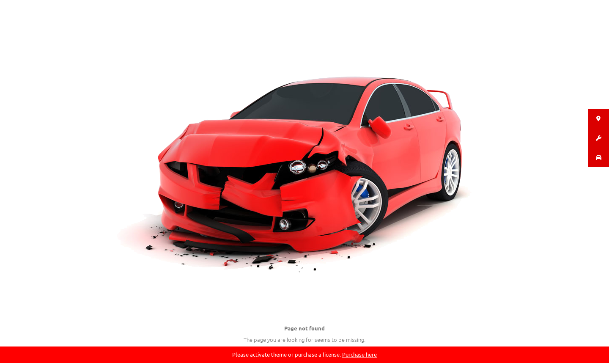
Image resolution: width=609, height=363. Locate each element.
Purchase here (359, 354)
